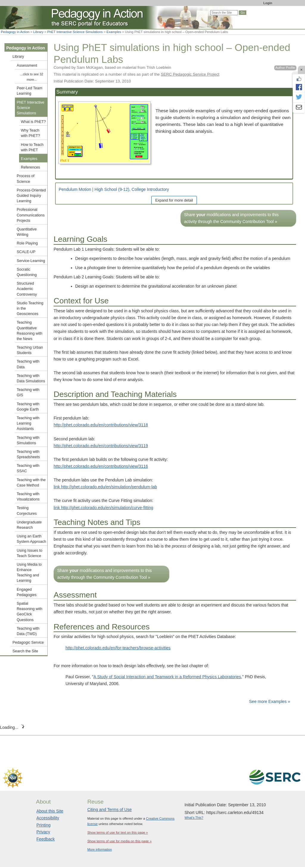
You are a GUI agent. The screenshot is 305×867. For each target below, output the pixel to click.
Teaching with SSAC (28, 468)
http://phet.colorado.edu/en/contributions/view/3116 (101, 466)
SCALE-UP (26, 252)
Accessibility (47, 817)
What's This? (193, 817)
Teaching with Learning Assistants (28, 423)
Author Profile (285, 67)
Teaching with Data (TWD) (28, 631)
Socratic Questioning (27, 272)
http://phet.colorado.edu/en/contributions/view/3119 (101, 445)
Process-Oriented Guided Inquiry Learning (31, 195)
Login (267, 3)
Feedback (45, 839)
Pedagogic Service (28, 642)
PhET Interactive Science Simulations (75, 32)
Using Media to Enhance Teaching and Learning (29, 572)
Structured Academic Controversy (27, 288)
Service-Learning (31, 261)
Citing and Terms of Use (109, 809)
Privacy (43, 831)
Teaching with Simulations (28, 440)
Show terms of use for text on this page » (117, 832)
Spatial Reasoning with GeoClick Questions (29, 611)
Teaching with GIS (28, 392)
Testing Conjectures (27, 510)
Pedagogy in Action (15, 32)
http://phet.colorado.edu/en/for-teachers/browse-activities (118, 647)
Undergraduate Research (29, 525)
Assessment (27, 65)
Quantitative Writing (27, 232)
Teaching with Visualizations (28, 496)
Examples (114, 32)
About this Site (49, 811)
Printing (43, 825)
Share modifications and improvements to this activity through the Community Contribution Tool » (231, 218)
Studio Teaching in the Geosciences (30, 308)
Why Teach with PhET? (30, 133)
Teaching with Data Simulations (31, 378)
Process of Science (26, 178)
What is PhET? (33, 122)
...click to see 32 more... (31, 76)
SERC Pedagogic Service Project (190, 74)
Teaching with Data (28, 364)
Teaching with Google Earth (28, 406)
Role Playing (27, 243)
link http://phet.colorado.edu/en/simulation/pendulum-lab (105, 486)
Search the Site (25, 651)
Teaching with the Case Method (31, 482)
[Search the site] (224, 12)
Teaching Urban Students (30, 350)
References (30, 167)
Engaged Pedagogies (27, 592)
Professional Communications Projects (31, 215)
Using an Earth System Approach (31, 539)
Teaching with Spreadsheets (28, 454)
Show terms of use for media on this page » (119, 841)
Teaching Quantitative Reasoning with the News (29, 330)
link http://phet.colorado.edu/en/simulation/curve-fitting (103, 507)
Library (38, 32)
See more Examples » (269, 701)
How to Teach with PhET (32, 147)
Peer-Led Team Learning (29, 91)
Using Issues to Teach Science (29, 553)
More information (99, 849)
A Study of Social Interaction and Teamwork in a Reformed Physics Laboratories (167, 676)
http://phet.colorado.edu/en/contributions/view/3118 (101, 424)
